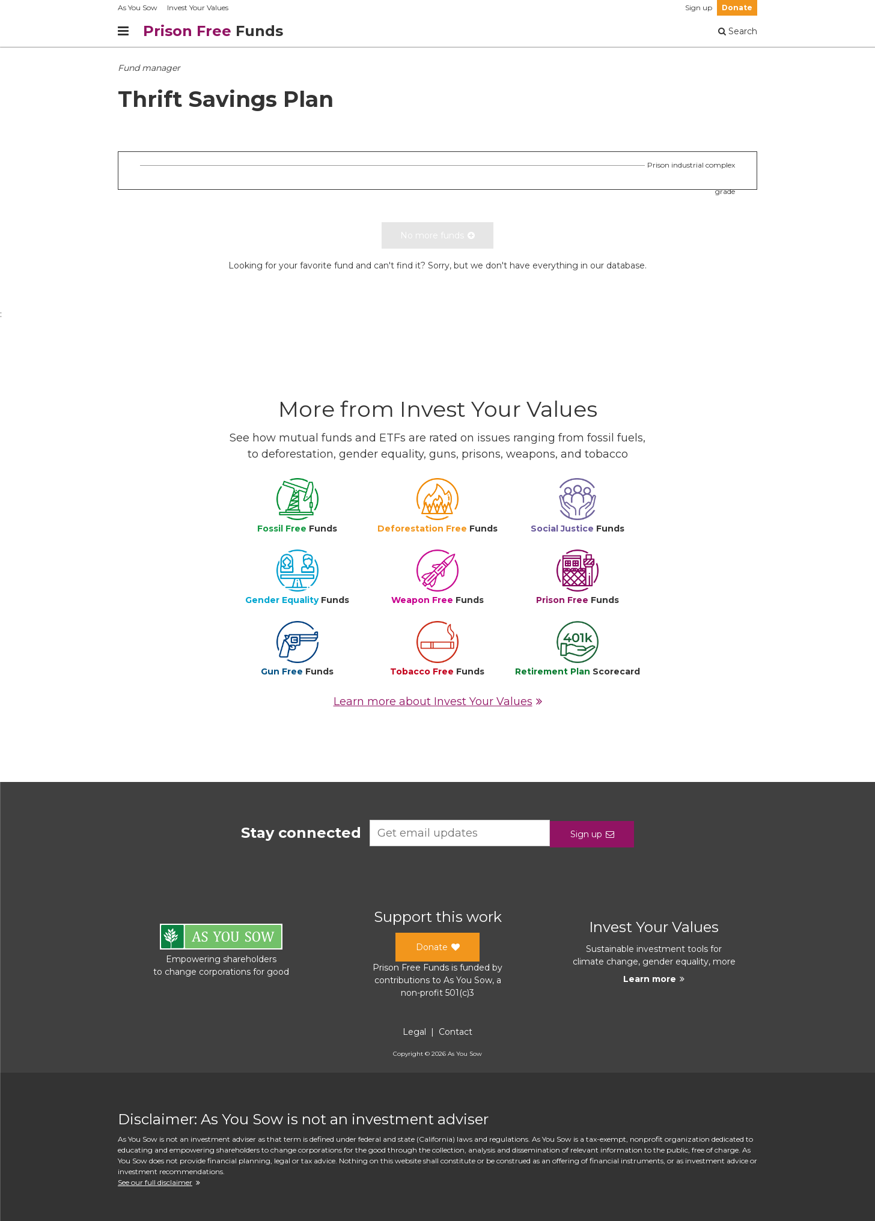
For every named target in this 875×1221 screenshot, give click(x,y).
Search (737, 31)
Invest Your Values (197, 7)
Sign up (698, 7)
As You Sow (137, 7)
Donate (737, 7)
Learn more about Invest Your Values (438, 701)
